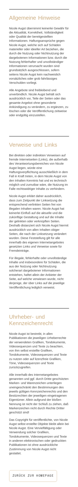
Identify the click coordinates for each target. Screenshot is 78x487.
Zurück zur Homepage (33, 476)
